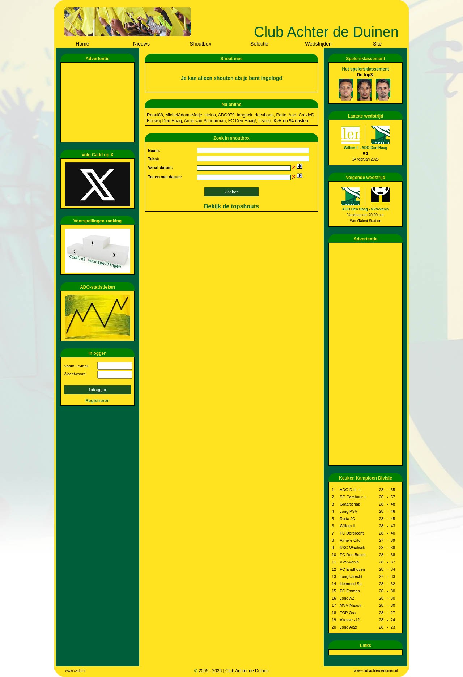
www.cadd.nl (75, 671)
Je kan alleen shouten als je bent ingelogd (231, 78)
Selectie (259, 44)
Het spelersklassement (365, 69)
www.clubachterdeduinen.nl (376, 671)
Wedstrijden (318, 44)
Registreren (97, 400)
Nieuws (141, 44)
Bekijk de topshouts (231, 206)
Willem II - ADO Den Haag (365, 148)
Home (82, 44)
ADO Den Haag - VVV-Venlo (365, 209)
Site (377, 44)
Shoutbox (200, 44)
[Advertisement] (99, 102)
